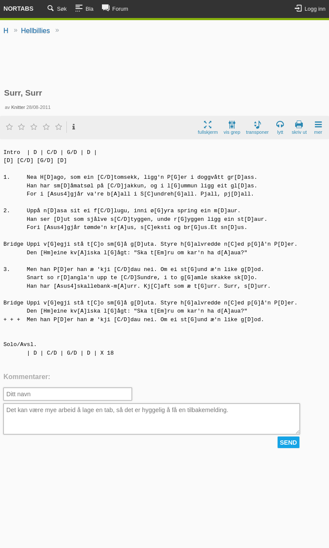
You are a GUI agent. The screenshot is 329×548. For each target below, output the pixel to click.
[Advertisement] (164, 62)
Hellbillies (35, 30)
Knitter (18, 107)
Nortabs (18, 8)
